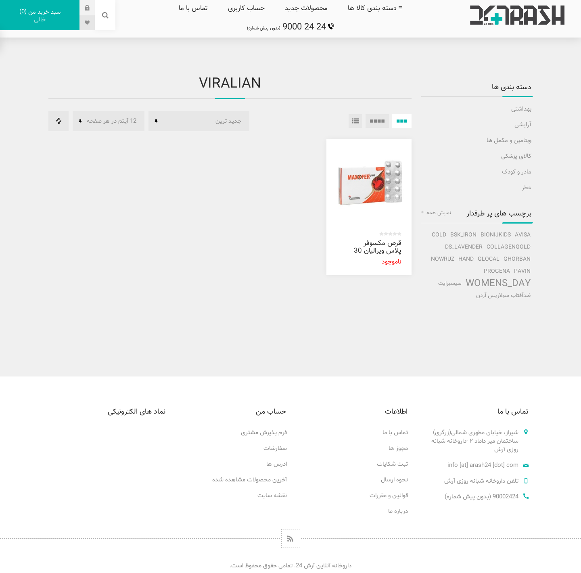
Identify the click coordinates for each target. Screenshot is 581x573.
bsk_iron (463, 235)
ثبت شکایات (392, 464)
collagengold (509, 247)
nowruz (442, 259)
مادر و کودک (516, 172)
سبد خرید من (39, 16)
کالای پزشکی (516, 156)
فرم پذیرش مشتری (264, 433)
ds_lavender (464, 247)
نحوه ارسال (394, 480)
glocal (488, 259)
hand (466, 259)
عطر (526, 187)
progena (497, 271)
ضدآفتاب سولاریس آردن (503, 295)
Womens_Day (498, 284)
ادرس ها (276, 464)
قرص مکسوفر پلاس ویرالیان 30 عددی (377, 251)
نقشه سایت (272, 495)
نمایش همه (438, 213)
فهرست (355, 121)
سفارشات (275, 448)
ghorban (517, 259)
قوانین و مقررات (389, 495)
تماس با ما (395, 433)
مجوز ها (398, 448)
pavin (522, 271)
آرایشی (522, 125)
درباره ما (398, 511)
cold (439, 235)
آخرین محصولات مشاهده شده (249, 480)
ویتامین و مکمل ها (509, 140)
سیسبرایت (450, 283)
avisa (523, 235)
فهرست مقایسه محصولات (58, 121)
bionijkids (496, 235)
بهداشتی (521, 109)
